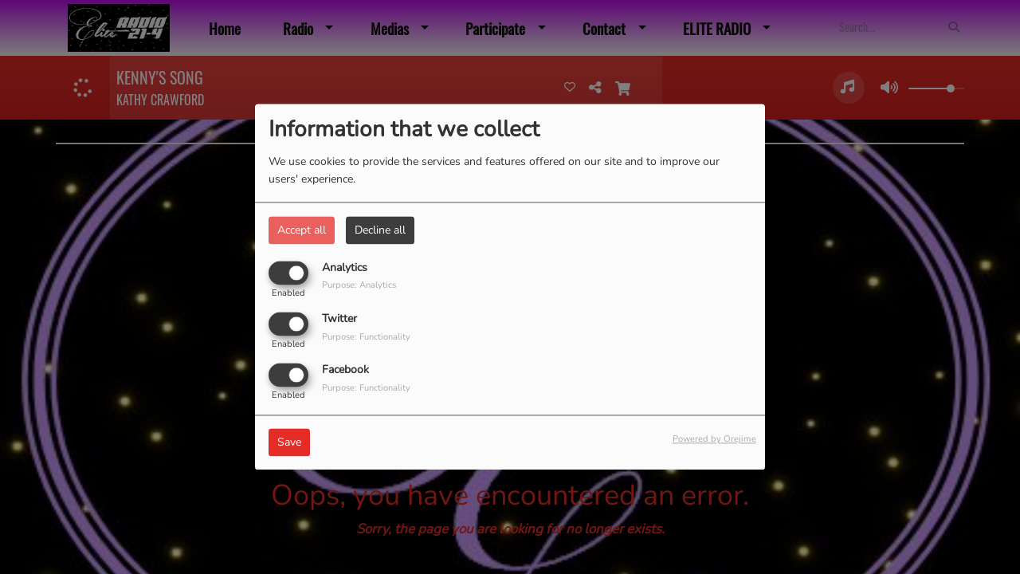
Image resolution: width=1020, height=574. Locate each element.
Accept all (301, 230)
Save (289, 442)
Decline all (380, 230)
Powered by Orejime (714, 440)
